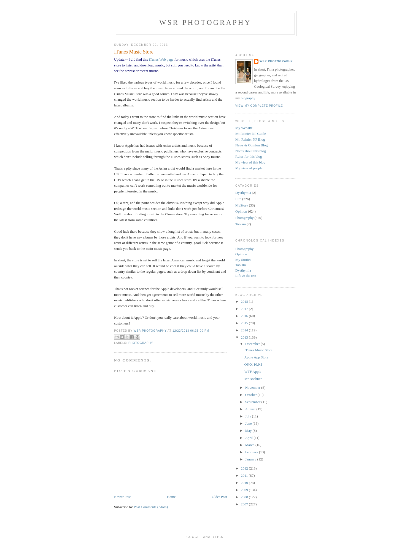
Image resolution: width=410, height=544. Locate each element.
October (251, 395)
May (249, 430)
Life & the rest (245, 276)
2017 (245, 309)
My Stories (243, 260)
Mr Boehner (252, 379)
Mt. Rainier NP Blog (250, 139)
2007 (245, 504)
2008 (245, 497)
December (253, 344)
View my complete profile (259, 105)
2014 (245, 330)
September (253, 402)
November (253, 387)
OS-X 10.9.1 (253, 364)
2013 (245, 337)
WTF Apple (252, 371)
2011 (245, 475)
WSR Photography (205, 22)
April (249, 438)
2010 (245, 483)
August (251, 409)
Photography (140, 342)
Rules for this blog (248, 156)
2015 (245, 323)
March (250, 445)
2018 (245, 301)
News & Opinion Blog (251, 145)
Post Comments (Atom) (151, 507)
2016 (245, 316)
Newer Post (122, 497)
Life (238, 199)
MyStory (241, 205)
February (252, 452)
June (249, 423)
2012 (245, 468)
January (251, 459)
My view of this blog (250, 162)
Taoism (240, 224)
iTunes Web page (161, 59)
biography (248, 98)
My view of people (249, 168)
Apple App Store (256, 357)
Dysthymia (243, 193)
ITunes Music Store (258, 350)
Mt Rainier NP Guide (250, 134)
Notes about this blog (250, 151)
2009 (245, 490)
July (248, 416)
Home (171, 497)
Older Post (219, 497)
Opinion (241, 211)
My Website (244, 128)
